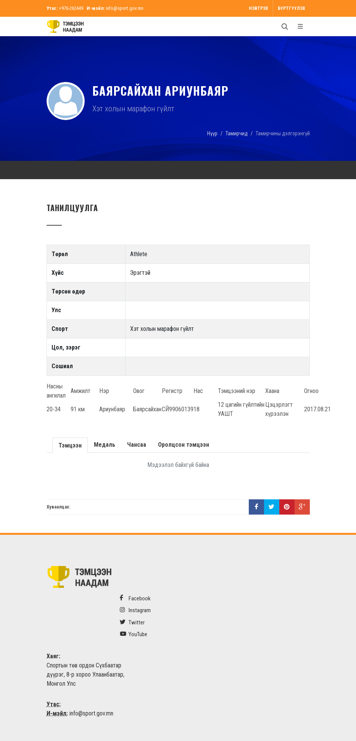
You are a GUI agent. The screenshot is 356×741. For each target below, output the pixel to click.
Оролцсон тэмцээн (182, 444)
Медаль (103, 444)
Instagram (135, 610)
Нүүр (212, 133)
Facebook (135, 598)
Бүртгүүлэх (291, 8)
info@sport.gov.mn (124, 8)
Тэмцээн (69, 444)
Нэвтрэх (258, 8)
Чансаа (135, 444)
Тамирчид (237, 133)
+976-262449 (71, 8)
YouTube (133, 634)
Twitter (132, 622)
